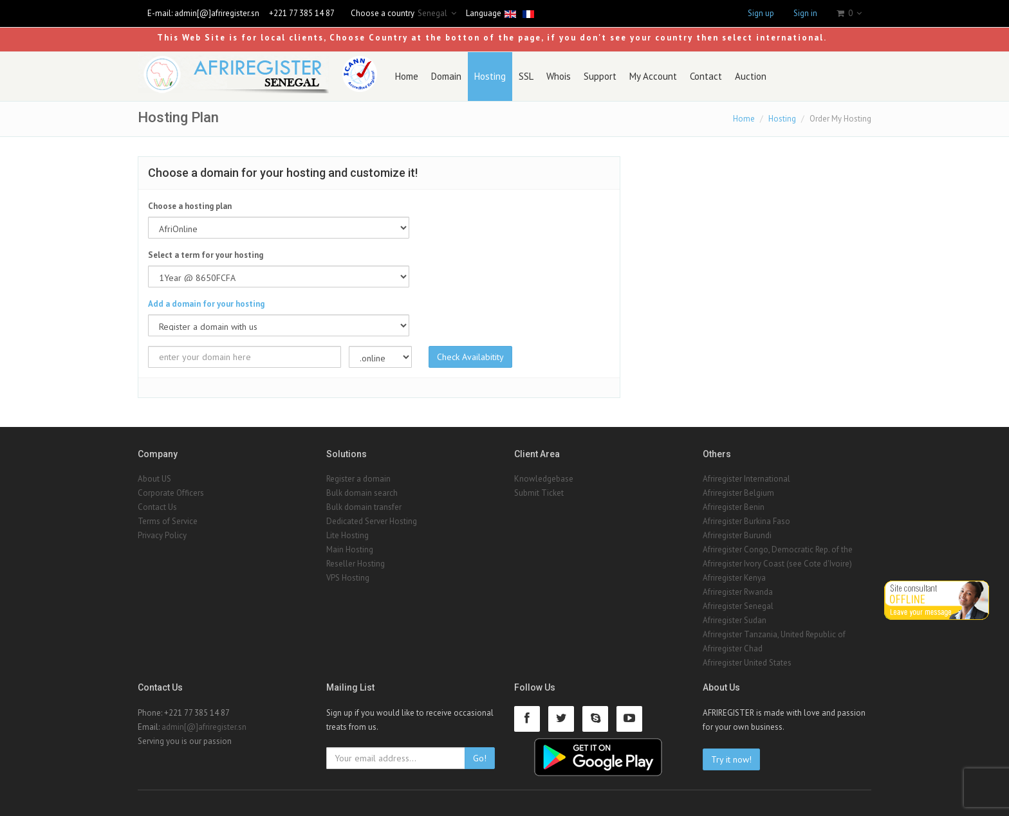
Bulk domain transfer (364, 507)
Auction (750, 76)
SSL (526, 76)
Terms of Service (168, 521)
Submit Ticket (539, 492)
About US (154, 478)
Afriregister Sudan (734, 620)
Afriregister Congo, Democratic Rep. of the (778, 549)
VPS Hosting (347, 577)
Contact (706, 76)
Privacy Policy (162, 535)
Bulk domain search (362, 492)
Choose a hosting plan (190, 206)
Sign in (805, 13)
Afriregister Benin (733, 507)
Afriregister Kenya (734, 577)
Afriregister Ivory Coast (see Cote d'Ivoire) (777, 563)
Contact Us (157, 507)
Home (406, 76)
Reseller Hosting (355, 563)
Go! (479, 758)
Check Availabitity (470, 357)
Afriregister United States (747, 662)
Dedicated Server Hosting (371, 521)
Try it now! (731, 759)
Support (600, 76)
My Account (653, 76)
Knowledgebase (543, 478)
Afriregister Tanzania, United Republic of (774, 634)
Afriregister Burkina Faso (746, 521)
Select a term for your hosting (205, 254)
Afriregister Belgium (738, 492)
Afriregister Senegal (738, 606)
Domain (446, 76)
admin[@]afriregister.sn (216, 13)
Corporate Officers (171, 492)
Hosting (490, 76)
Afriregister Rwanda (738, 591)
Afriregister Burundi (737, 535)
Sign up (761, 13)
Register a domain (358, 478)
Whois (558, 76)
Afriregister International (746, 478)
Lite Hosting (347, 535)
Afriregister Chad (733, 648)
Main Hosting (349, 549)
